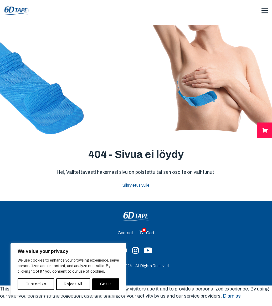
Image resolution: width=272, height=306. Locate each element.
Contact (125, 233)
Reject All (73, 284)
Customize (35, 284)
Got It (105, 284)
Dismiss (232, 296)
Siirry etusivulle (136, 185)
